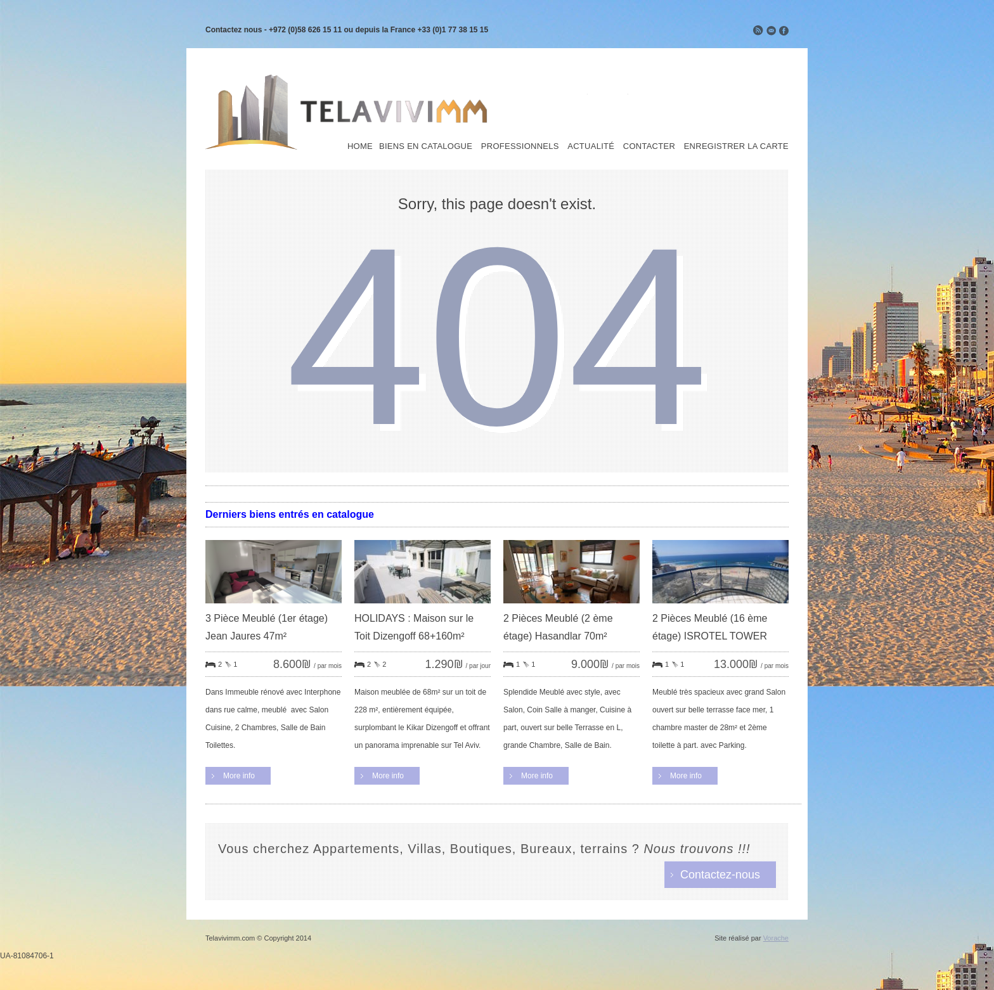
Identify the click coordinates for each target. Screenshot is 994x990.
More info (239, 775)
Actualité (590, 146)
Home (360, 146)
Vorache (776, 938)
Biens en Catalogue (425, 146)
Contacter (649, 146)
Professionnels (520, 146)
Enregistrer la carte (736, 146)
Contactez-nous (720, 874)
